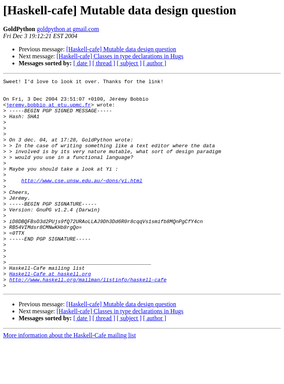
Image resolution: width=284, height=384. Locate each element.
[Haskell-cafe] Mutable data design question (121, 49)
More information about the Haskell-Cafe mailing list (69, 377)
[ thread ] (103, 63)
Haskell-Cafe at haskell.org (50, 313)
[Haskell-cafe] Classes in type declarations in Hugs (120, 56)
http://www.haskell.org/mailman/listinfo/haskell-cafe (88, 320)
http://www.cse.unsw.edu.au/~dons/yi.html (81, 201)
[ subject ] (129, 63)
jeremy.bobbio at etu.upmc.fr (48, 110)
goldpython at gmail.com (68, 29)
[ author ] (154, 63)
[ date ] (82, 63)
